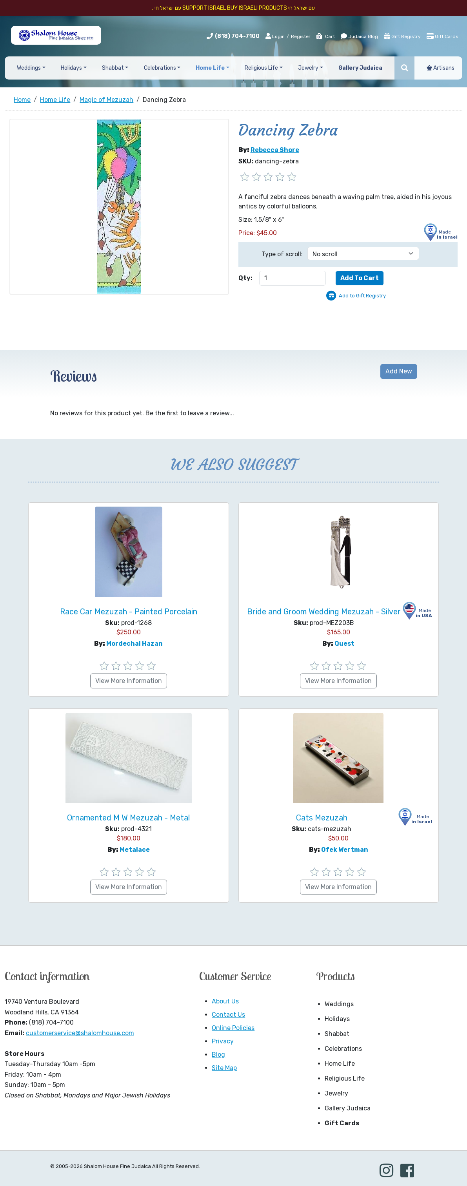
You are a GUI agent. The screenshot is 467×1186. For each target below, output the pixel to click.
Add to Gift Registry (362, 296)
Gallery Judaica (348, 1108)
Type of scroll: (282, 254)
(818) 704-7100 (237, 36)
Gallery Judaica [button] (360, 68)
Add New (398, 371)
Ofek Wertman (344, 849)
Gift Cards (442, 36)
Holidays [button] (71, 68)
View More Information (128, 680)
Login (275, 36)
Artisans (440, 68)
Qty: (245, 278)
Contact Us (228, 1014)
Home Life (340, 1063)
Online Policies (233, 1028)
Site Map (224, 1068)
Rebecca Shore (275, 150)
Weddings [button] (29, 68)
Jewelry (336, 1093)
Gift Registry (402, 36)
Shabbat (337, 1034)
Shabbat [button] (113, 68)
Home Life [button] (210, 68)
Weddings (339, 1004)
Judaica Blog (359, 36)
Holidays (337, 1019)
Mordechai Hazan (134, 643)
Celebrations (343, 1048)
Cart (325, 36)
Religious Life (345, 1078)
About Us (225, 1001)
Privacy (223, 1041)
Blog (218, 1054)
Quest (344, 643)
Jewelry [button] (308, 68)
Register (301, 36)
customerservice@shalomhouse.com (80, 1033)
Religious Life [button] (261, 68)
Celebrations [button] (160, 68)
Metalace (135, 849)
